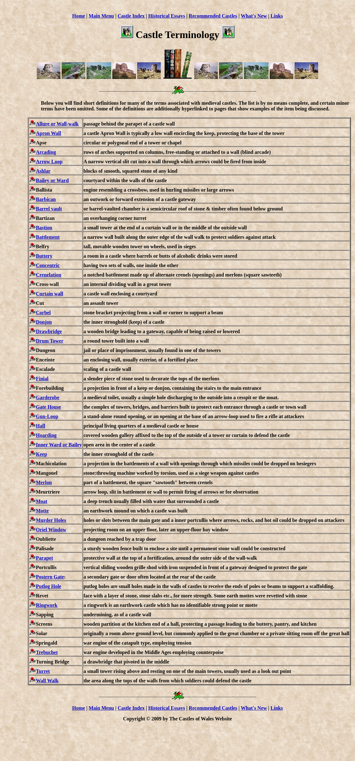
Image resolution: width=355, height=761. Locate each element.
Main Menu (101, 16)
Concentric (48, 265)
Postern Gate (50, 576)
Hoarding (46, 435)
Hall (40, 425)
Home (78, 16)
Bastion (44, 227)
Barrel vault (49, 208)
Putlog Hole (48, 586)
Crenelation (48, 274)
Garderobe (47, 397)
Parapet (44, 558)
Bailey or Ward (52, 180)
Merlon (44, 482)
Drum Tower (50, 341)
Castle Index (131, 16)
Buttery (44, 256)
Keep (41, 454)
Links (277, 16)
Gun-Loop (47, 416)
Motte (42, 510)
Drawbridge (49, 331)
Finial (42, 378)
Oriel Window (51, 529)
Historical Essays (166, 16)
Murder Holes (51, 520)
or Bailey (71, 444)
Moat (41, 501)
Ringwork (46, 605)
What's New (254, 16)
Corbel (43, 312)
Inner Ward (48, 444)
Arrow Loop (49, 161)
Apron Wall (48, 133)
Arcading (46, 152)
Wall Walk (47, 680)
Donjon (44, 322)
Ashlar (43, 171)
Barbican (46, 199)
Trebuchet (47, 652)
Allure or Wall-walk (57, 123)
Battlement (48, 237)
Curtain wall (49, 293)
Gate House (48, 407)
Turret (43, 671)
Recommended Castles (213, 16)
